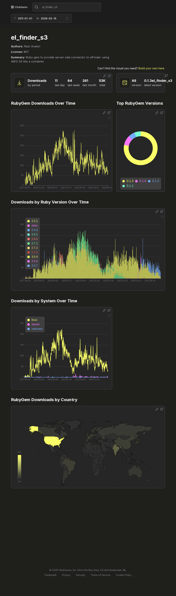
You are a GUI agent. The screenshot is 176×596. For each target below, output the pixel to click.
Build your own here (151, 68)
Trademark (50, 575)
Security (80, 575)
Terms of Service (100, 575)
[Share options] (104, 76)
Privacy (66, 575)
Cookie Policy (124, 575)
